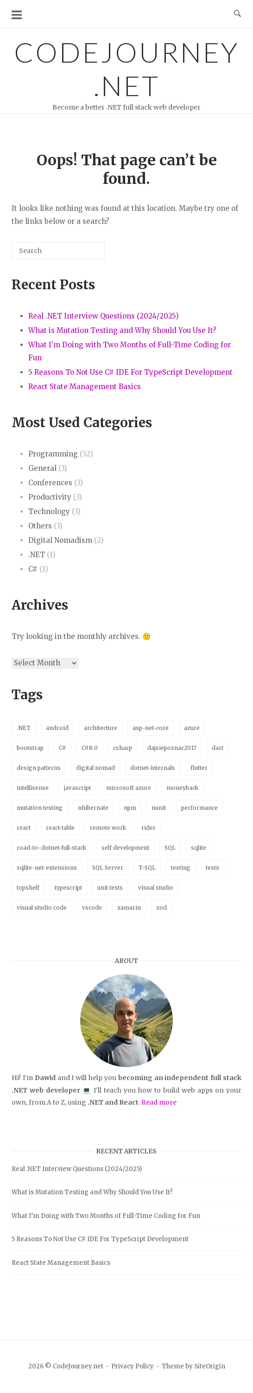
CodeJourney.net (126, 68)
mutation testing (40, 807)
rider (148, 827)
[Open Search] (237, 14)
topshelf (28, 887)
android (57, 727)
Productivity (49, 497)
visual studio (155, 887)
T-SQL (147, 867)
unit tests (110, 887)
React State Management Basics (84, 386)
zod (161, 907)
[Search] (84, 254)
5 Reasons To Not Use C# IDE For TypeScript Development (130, 372)
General (42, 468)
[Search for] (58, 251)
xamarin (129, 907)
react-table (60, 827)
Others (40, 525)
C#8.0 (90, 747)
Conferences (50, 482)
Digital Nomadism (60, 540)
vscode (92, 907)
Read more (159, 1102)
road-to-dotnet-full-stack (51, 847)
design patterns (39, 767)
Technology (49, 511)
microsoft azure (128, 787)
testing (180, 867)
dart (217, 747)
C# (33, 569)
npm (130, 807)
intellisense (33, 787)
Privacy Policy (132, 1366)
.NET (36, 554)
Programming (53, 453)
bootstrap (30, 747)
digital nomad (95, 767)
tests (212, 867)
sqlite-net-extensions (47, 867)
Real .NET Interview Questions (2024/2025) (103, 316)
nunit (159, 807)
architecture (100, 727)
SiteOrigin (209, 1366)
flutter (199, 767)
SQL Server (107, 867)
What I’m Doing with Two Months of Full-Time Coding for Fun (106, 1216)
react (24, 827)
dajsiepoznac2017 (171, 747)
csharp (122, 747)
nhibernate (93, 807)
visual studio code (42, 907)
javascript (77, 787)
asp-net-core (151, 727)
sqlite (198, 847)
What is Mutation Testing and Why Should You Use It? (122, 330)
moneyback (182, 787)
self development (125, 847)
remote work (108, 827)
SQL (170, 847)
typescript (68, 887)
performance (199, 807)
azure (192, 727)
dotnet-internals (152, 767)
